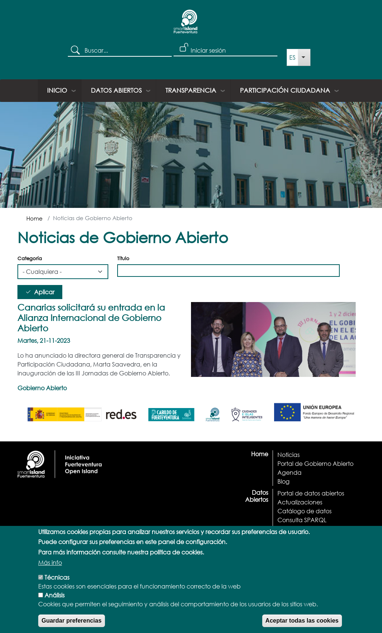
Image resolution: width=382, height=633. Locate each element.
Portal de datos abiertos (310, 493)
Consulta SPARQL (301, 520)
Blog (283, 481)
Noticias (288, 454)
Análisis (55, 603)
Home (34, 218)
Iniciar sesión (208, 50)
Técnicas (57, 586)
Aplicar (44, 292)
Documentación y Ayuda (313, 529)
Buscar (76, 50)
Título (123, 258)
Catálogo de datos (304, 511)
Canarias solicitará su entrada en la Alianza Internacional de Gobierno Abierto (91, 317)
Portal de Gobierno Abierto (315, 463)
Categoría (29, 258)
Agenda (289, 472)
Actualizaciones (299, 502)
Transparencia (190, 90)
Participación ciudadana (285, 90)
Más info (50, 571)
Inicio (57, 90)
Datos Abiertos (116, 90)
